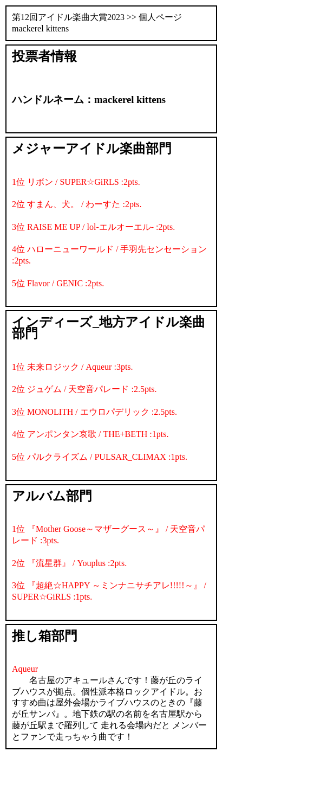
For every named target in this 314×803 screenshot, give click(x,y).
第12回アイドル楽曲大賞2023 (68, 17)
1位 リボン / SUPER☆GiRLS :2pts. (76, 182)
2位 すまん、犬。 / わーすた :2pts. (77, 204)
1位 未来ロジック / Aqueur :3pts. (72, 366)
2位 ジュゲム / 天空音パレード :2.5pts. (84, 389)
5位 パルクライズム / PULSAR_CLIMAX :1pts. (99, 456)
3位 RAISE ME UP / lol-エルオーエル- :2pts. (93, 227)
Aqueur (25, 668)
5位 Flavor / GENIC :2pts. (58, 283)
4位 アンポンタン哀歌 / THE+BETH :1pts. (90, 434)
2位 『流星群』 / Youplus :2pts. (69, 563)
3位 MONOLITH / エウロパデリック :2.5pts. (94, 411)
